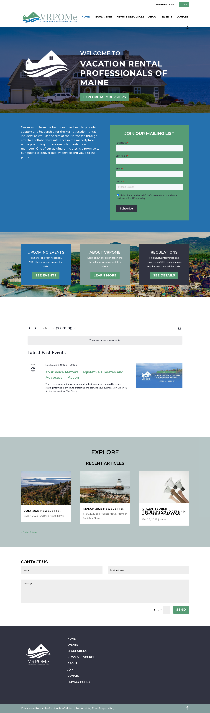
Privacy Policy (78, 682)
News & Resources (130, 17)
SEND (181, 609)
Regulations (103, 17)
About (153, 17)
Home (86, 17)
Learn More (105, 275)
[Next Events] (35, 328)
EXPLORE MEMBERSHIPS (104, 97)
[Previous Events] (29, 328)
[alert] (105, 340)
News (60, 516)
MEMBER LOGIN (165, 4)
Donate (182, 17)
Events (167, 17)
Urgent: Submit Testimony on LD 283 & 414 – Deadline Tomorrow (164, 511)
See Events (45, 275)
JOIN (184, 4)
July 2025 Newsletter (42, 511)
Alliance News (48, 516)
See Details (164, 275)
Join (70, 670)
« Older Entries (29, 532)
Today (45, 328)
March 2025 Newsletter (103, 509)
